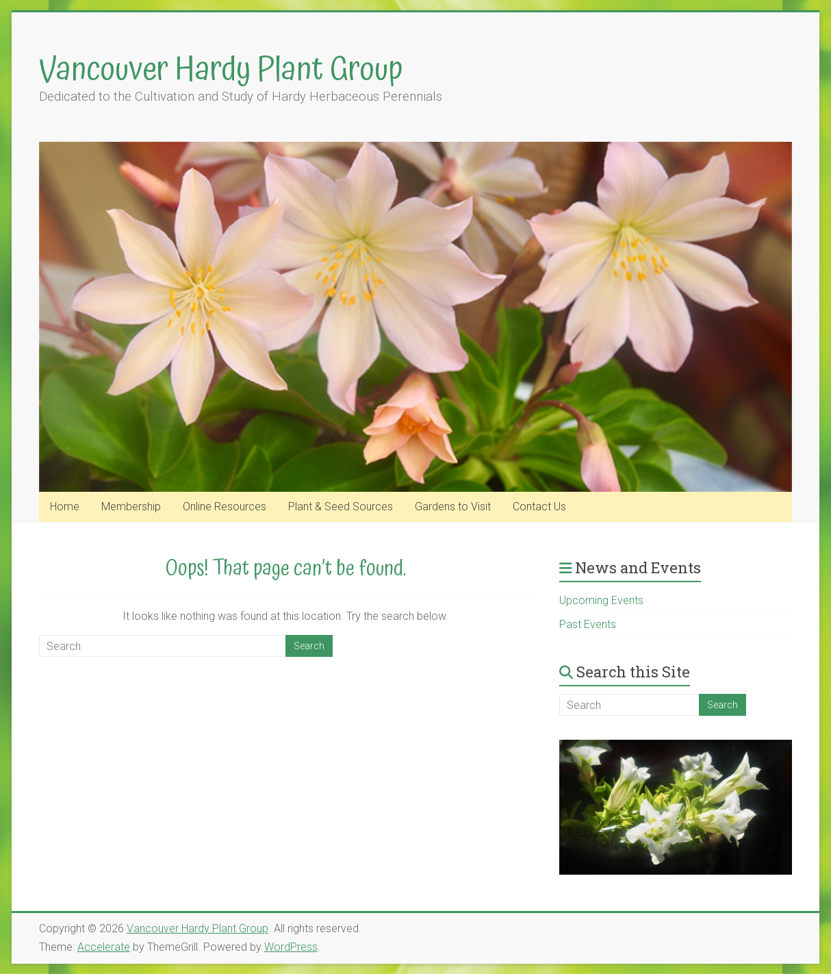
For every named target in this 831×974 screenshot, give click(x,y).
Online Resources (224, 506)
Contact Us (539, 506)
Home (64, 506)
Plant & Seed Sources (340, 506)
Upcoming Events (601, 600)
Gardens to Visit (453, 506)
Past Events (587, 624)
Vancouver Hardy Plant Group (221, 70)
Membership (131, 506)
